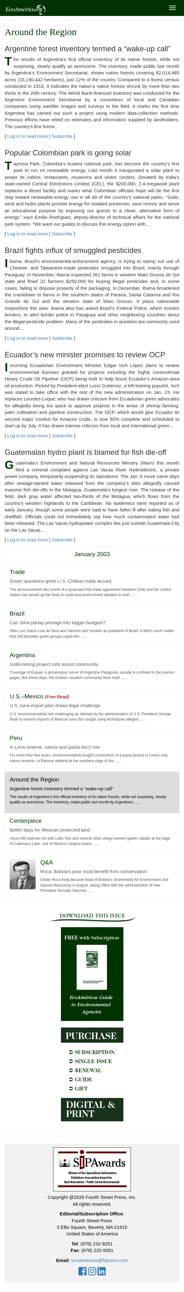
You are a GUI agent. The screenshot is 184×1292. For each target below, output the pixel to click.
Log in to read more (27, 136)
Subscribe (62, 136)
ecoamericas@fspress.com (99, 1260)
